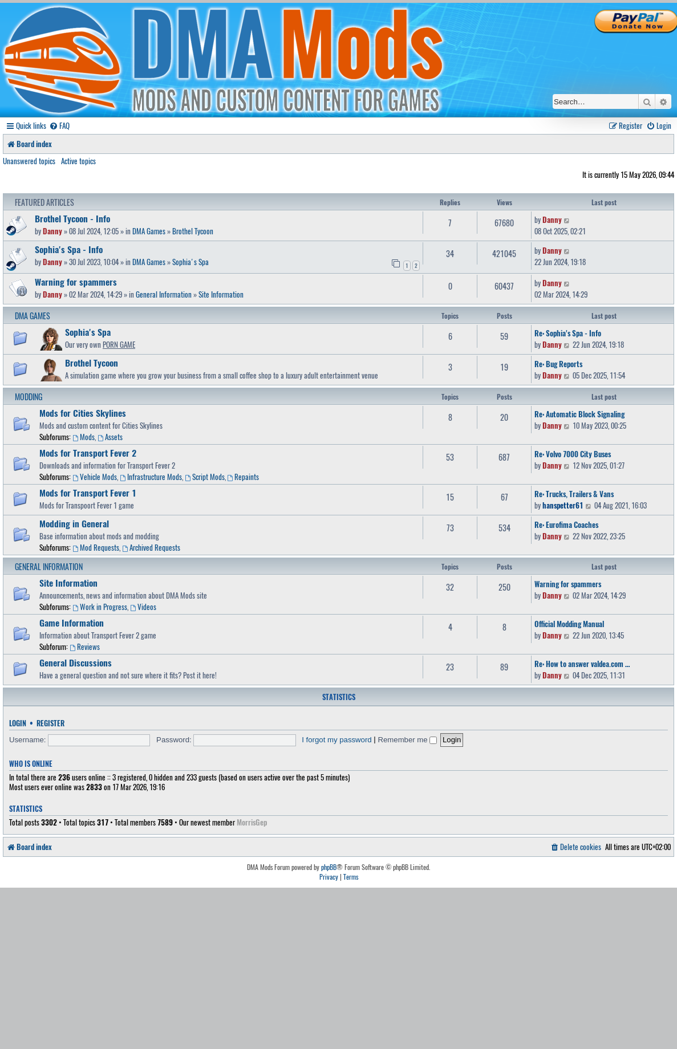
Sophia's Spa (190, 261)
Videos (143, 606)
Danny (52, 231)
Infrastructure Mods (151, 476)
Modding (28, 396)
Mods (83, 436)
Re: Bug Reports (558, 363)
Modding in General (74, 523)
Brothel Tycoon (192, 231)
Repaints (244, 476)
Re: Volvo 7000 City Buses (572, 454)
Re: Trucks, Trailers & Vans (574, 493)
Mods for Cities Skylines (82, 413)
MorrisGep (252, 822)
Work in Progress (99, 606)
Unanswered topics (29, 160)
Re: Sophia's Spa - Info (567, 333)
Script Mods (205, 476)
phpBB (329, 867)
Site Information (221, 294)
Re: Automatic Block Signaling (579, 414)
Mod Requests (95, 547)
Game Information (71, 622)
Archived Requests (151, 547)
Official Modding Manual (569, 623)
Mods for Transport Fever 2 (87, 453)
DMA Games (148, 231)
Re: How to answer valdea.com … (582, 663)
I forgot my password (336, 739)
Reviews (85, 646)
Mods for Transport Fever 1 (87, 492)
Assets (110, 436)
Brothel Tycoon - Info (72, 218)
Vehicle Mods (94, 476)
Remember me (407, 739)
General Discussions (75, 662)
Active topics (78, 160)
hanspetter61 (562, 505)
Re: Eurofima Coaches (566, 524)
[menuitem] (59, 125)
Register (50, 723)
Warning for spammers (76, 281)
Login (17, 723)
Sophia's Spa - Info (69, 249)
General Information (164, 294)
